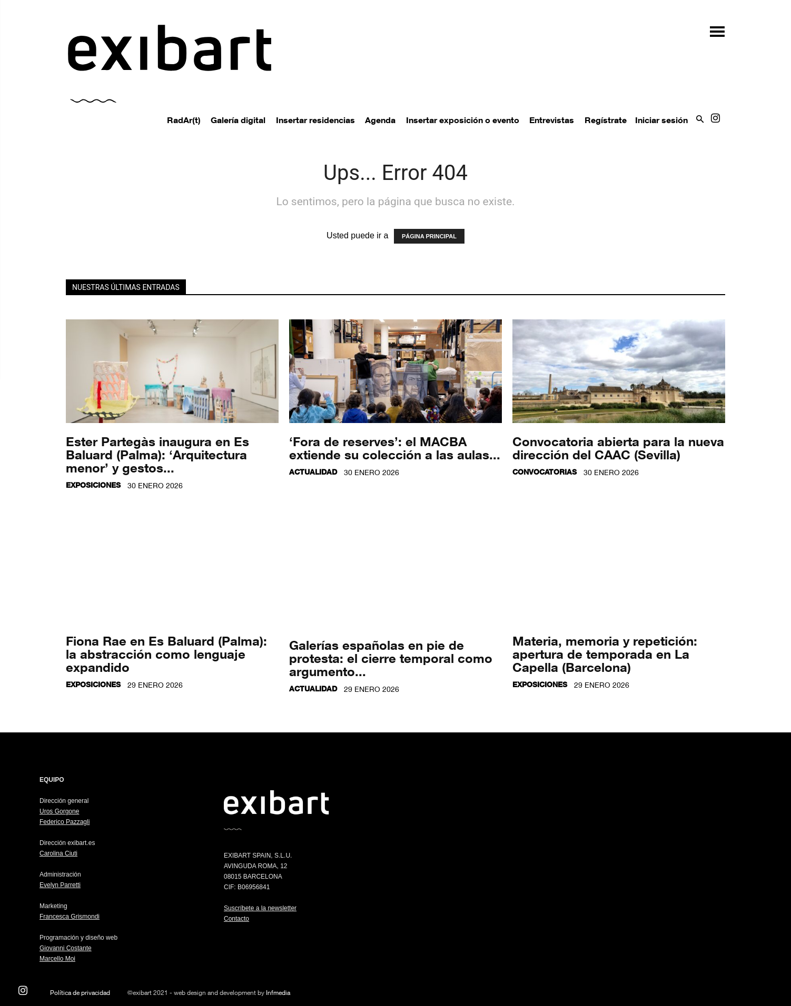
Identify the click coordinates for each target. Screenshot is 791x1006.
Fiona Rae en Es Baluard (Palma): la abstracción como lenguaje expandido (166, 654)
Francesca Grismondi (69, 916)
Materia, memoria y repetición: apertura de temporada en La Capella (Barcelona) (604, 654)
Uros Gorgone (59, 811)
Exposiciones (93, 484)
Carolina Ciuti (58, 853)
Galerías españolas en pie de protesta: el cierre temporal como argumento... (390, 658)
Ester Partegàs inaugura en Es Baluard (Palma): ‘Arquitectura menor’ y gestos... (157, 454)
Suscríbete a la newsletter (260, 908)
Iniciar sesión (661, 120)
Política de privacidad (80, 993)
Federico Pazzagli (64, 822)
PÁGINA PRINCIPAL (429, 236)
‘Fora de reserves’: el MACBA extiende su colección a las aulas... (394, 448)
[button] (712, 27)
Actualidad (313, 471)
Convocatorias (544, 471)
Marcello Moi (57, 958)
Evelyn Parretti (60, 885)
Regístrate (606, 120)
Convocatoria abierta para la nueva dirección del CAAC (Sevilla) (618, 448)
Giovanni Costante (65, 948)
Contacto (236, 918)
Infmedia (278, 993)
